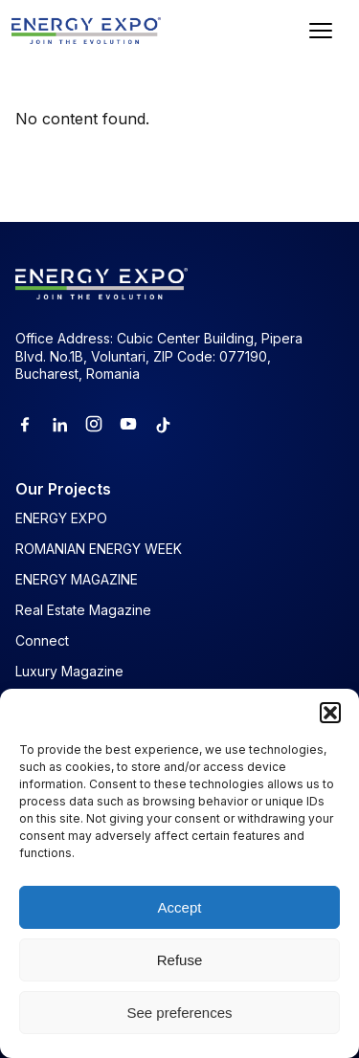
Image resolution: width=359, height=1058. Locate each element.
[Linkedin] (59, 423)
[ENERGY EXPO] (86, 30)
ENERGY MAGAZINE (76, 579)
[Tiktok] (162, 423)
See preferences (179, 1012)
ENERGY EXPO (61, 518)
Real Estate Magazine (83, 610)
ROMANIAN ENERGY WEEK (98, 548)
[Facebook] (24, 423)
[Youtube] (128, 423)
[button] (330, 712)
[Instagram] (93, 423)
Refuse (180, 960)
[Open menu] (321, 30)
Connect (42, 640)
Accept (180, 907)
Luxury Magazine (69, 671)
